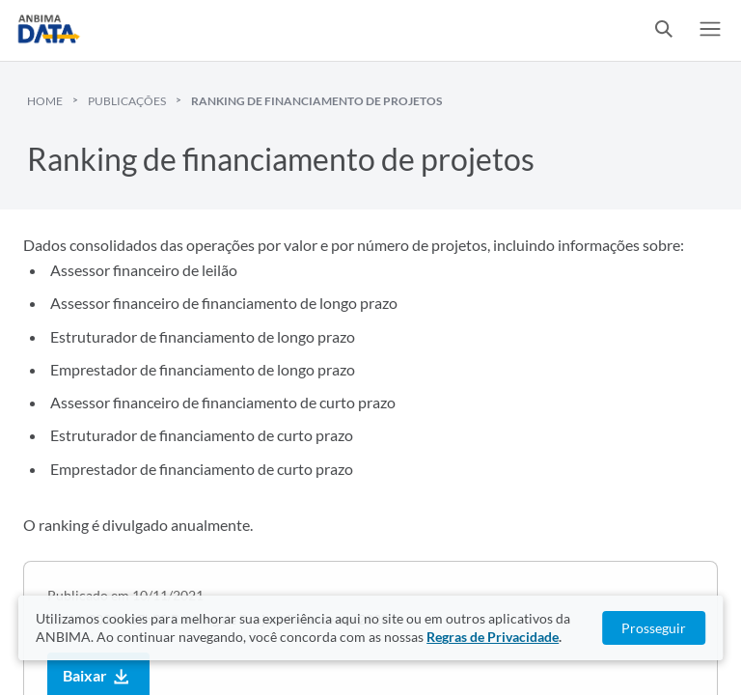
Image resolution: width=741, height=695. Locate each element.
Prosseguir (653, 628)
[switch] (663, 30)
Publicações (127, 101)
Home (45, 101)
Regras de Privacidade (492, 636)
